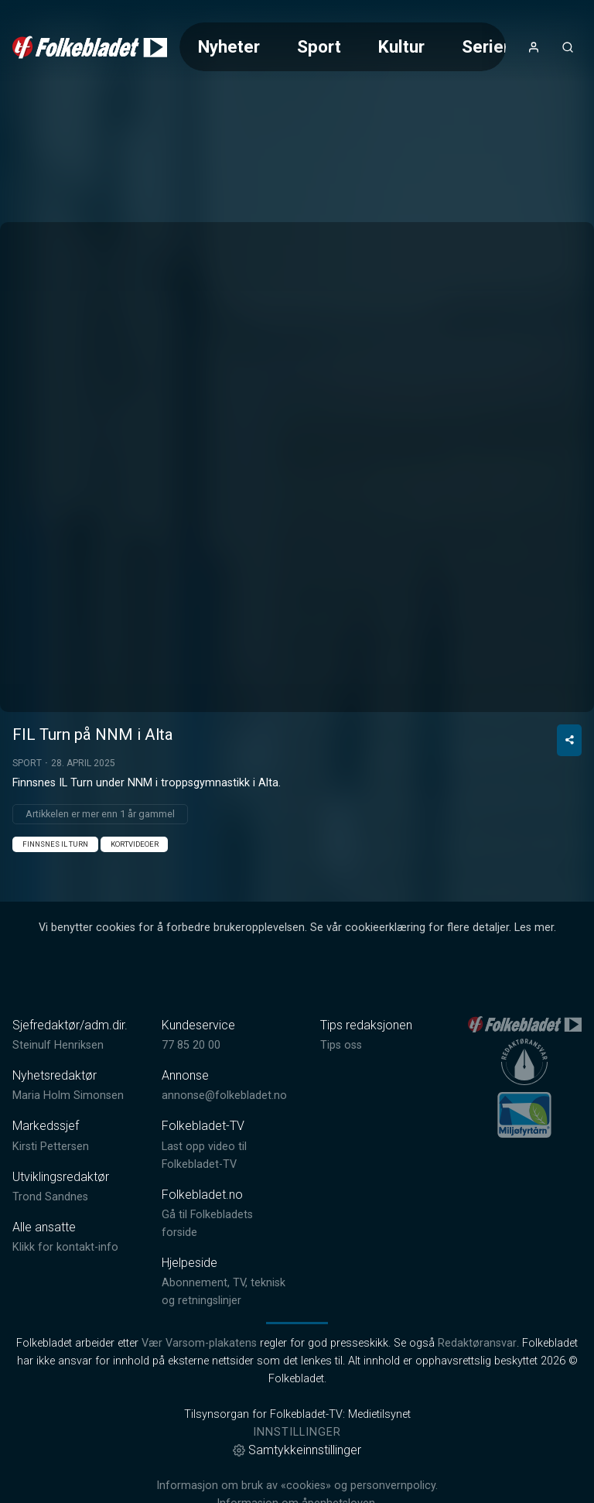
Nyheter (229, 46)
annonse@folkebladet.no (224, 1140)
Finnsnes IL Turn (55, 888)
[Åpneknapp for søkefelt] (567, 47)
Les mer (534, 971)
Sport (319, 46)
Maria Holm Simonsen (68, 1140)
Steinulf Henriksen (58, 1089)
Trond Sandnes (50, 1241)
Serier (486, 46)
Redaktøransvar (477, 1388)
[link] (89, 47)
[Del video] (569, 784)
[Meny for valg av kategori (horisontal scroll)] (342, 46)
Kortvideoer (135, 888)
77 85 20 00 (191, 1089)
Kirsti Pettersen (50, 1190)
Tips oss (341, 1089)
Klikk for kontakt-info (65, 1291)
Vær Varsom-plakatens (199, 1388)
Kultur (401, 46)
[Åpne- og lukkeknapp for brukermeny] (533, 47)
